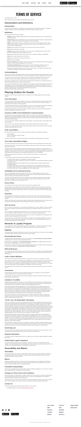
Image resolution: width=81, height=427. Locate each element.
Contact (44, 3)
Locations (33, 3)
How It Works (25, 3)
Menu (39, 3)
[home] (9, 3)
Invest (49, 3)
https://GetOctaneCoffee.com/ (27, 387)
